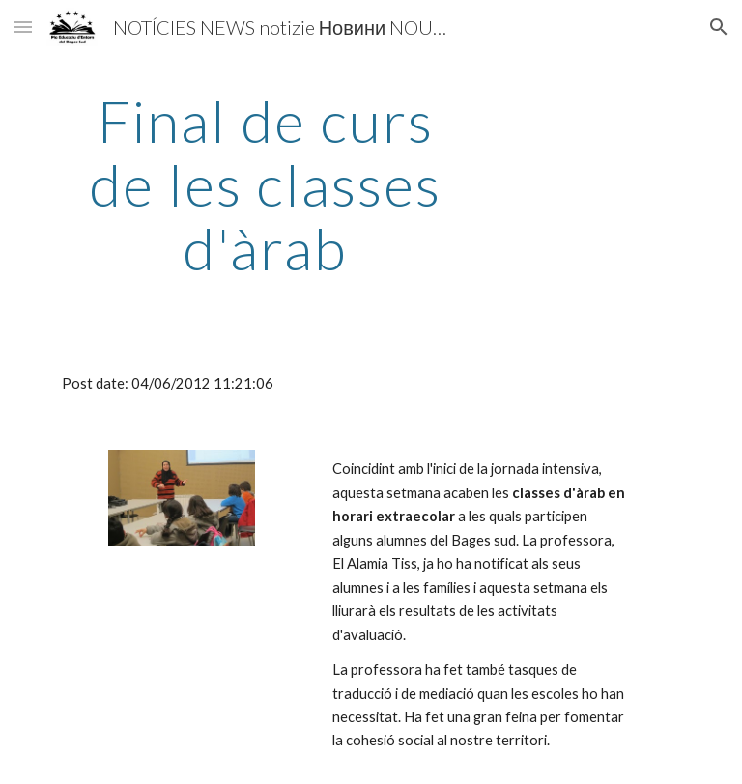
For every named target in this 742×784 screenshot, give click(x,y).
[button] (23, 26)
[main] (265, 184)
